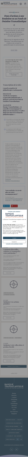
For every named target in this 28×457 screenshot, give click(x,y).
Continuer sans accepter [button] (14, 211)
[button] (14, 238)
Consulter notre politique (14, 243)
